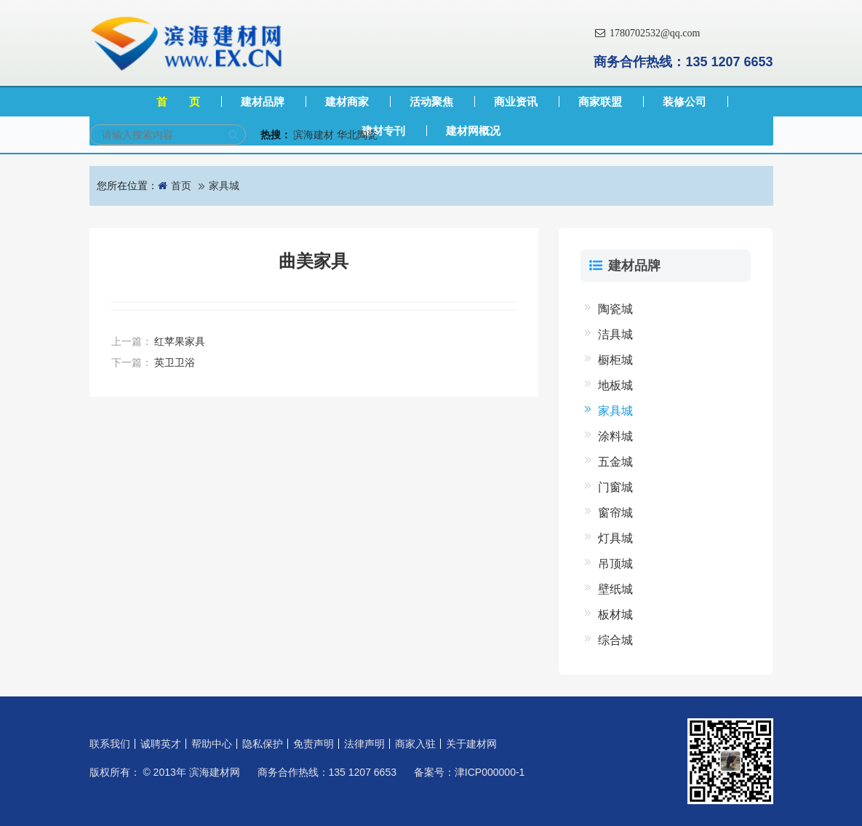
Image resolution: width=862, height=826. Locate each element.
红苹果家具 (179, 341)
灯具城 (615, 538)
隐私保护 (262, 744)
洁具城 (615, 334)
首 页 (178, 101)
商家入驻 (415, 744)
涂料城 (615, 436)
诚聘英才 (160, 744)
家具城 (224, 185)
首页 (181, 185)
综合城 (615, 640)
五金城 (615, 462)
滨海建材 (313, 134)
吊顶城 (615, 563)
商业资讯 (516, 101)
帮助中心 (211, 744)
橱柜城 (615, 360)
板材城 (615, 614)
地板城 (615, 385)
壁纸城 (615, 589)
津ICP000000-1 (490, 772)
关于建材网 (471, 744)
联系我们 (109, 744)
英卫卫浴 (174, 362)
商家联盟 (600, 101)
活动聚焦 (431, 101)
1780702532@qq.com (647, 33)
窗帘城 (615, 513)
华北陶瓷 (357, 134)
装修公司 (684, 101)
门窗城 (615, 487)
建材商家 (347, 101)
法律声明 (364, 744)
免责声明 (313, 744)
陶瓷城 (615, 309)
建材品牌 (262, 101)
